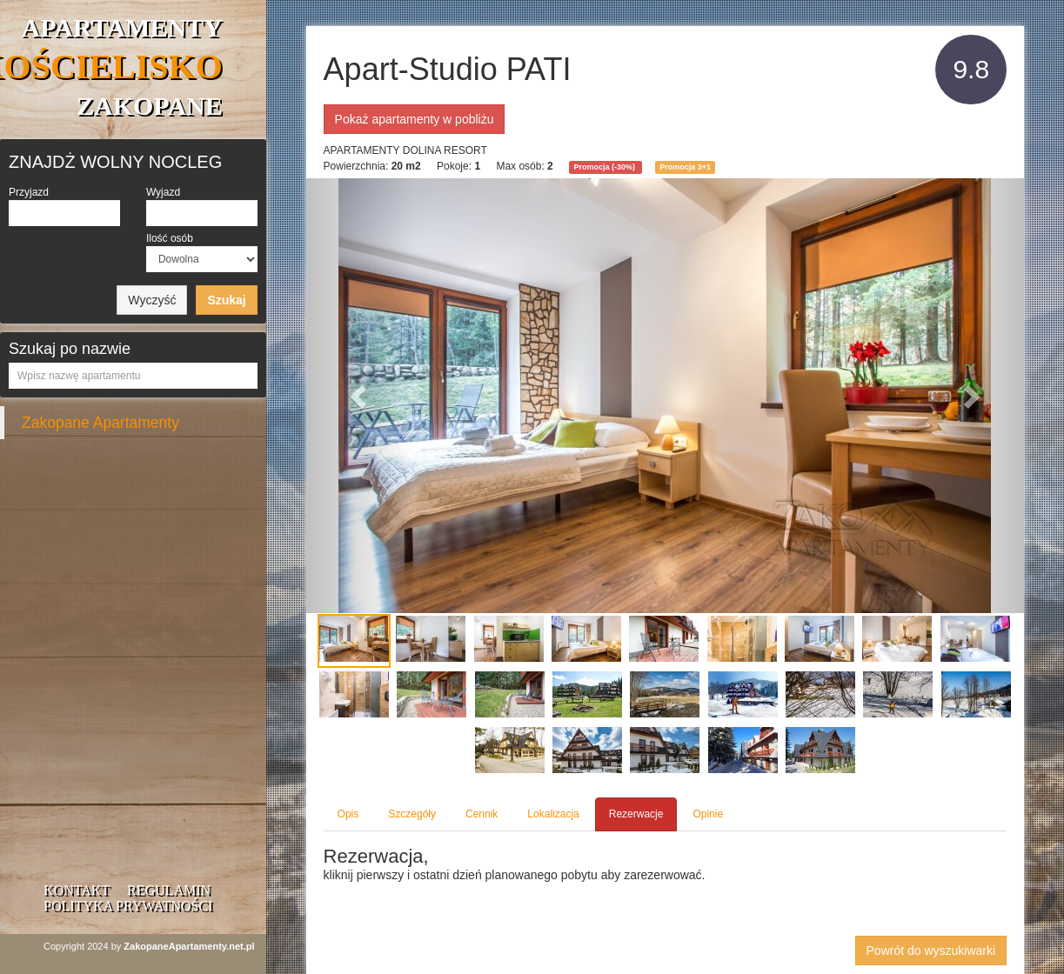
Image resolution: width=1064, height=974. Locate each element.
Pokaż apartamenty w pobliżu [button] (414, 119)
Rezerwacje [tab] (636, 814)
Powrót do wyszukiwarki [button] (931, 950)
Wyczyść (152, 300)
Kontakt (76, 890)
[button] (360, 395)
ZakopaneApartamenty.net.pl (189, 946)
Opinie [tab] (708, 814)
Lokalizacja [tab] (553, 814)
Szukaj (226, 300)
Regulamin (169, 890)
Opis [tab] (348, 814)
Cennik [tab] (481, 814)
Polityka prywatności (127, 905)
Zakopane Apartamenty (100, 422)
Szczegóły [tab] (412, 814)
